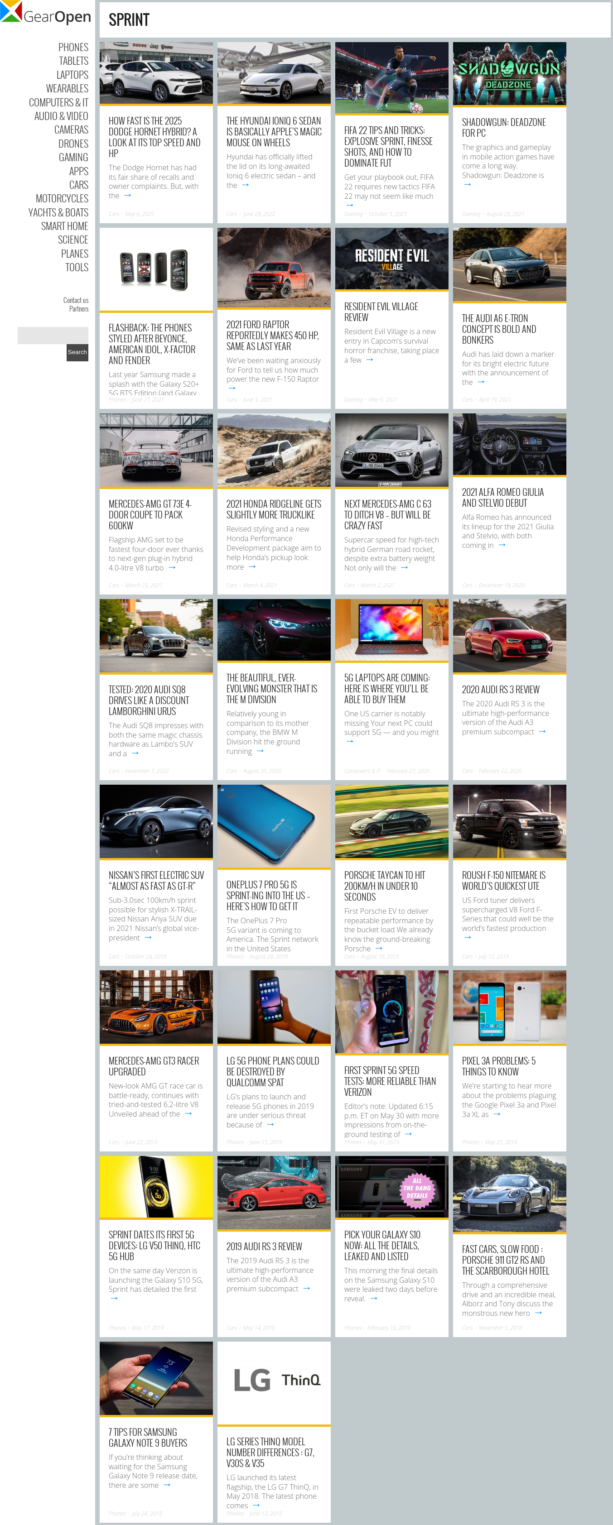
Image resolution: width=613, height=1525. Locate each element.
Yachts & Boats (58, 212)
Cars (78, 184)
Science (73, 239)
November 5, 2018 (500, 1328)
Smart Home (64, 225)
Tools (77, 266)
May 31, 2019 (383, 1142)
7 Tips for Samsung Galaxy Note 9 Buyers (148, 1437)
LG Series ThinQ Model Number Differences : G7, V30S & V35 (270, 1452)
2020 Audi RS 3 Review (501, 689)
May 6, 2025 (139, 214)
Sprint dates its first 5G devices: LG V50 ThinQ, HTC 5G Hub (154, 1245)
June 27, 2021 (148, 399)
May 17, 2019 (148, 1328)
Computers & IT (58, 102)
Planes (74, 253)
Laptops (72, 74)
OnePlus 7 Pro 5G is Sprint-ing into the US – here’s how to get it (268, 895)
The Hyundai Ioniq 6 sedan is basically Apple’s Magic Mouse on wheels (274, 131)
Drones (73, 143)
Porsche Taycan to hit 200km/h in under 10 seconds (384, 885)
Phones (73, 46)
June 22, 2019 (141, 1142)
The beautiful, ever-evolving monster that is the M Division (272, 688)
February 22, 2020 (500, 771)
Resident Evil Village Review (381, 311)
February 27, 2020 (408, 771)
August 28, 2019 (269, 956)
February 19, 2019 (388, 1328)
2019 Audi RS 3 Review (264, 1246)
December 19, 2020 (502, 585)
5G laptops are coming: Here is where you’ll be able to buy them (387, 688)
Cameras (71, 129)
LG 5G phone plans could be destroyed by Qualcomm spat (273, 1071)
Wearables (67, 88)
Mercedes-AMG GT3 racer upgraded (154, 1066)
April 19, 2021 (495, 399)
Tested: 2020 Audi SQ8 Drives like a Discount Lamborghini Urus (149, 700)
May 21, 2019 (501, 1142)
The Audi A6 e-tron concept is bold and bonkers (499, 328)
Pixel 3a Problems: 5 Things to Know (499, 1066)
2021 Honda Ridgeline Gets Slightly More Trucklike (274, 509)
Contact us (75, 300)
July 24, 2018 (147, 1513)
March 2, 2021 (378, 585)
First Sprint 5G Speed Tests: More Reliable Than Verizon (390, 1080)
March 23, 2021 (144, 585)
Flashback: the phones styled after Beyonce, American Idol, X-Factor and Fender (152, 344)
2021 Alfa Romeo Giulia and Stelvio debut (503, 497)
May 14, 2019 (259, 1328)
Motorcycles (62, 198)
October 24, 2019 (145, 956)
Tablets (73, 60)
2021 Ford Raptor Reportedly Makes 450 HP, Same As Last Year (273, 335)
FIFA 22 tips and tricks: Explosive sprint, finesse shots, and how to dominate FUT (388, 146)
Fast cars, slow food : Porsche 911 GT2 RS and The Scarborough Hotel (506, 1259)
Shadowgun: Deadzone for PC (504, 127)
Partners (78, 308)
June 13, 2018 (266, 1513)
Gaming (73, 156)
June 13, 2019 (266, 1142)
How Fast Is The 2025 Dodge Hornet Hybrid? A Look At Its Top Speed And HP (155, 137)
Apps (78, 170)
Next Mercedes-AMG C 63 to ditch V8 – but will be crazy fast (387, 514)
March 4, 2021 (260, 585)
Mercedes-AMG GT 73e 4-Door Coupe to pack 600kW (150, 514)
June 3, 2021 (257, 399)
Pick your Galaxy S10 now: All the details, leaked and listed (382, 1245)
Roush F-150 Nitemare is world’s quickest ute (503, 880)
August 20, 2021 (506, 214)
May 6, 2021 (383, 399)
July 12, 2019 (494, 956)
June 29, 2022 (259, 214)
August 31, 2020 (262, 771)
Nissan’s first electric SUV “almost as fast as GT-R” (156, 880)
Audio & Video (61, 115)
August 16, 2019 (380, 956)
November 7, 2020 (147, 771)
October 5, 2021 (388, 214)
